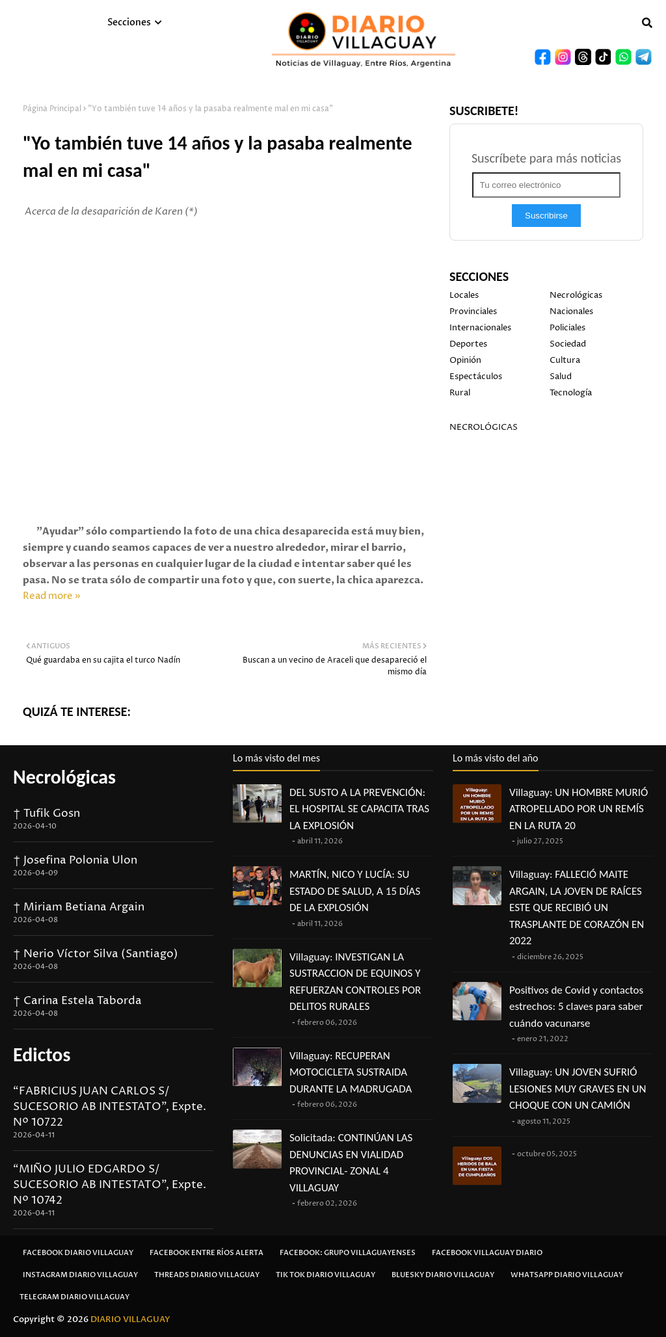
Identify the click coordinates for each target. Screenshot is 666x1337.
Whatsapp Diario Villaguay (567, 1275)
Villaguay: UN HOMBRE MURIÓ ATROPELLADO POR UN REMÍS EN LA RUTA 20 (578, 809)
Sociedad (568, 344)
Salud (561, 376)
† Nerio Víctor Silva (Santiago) (95, 954)
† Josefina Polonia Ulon (75, 860)
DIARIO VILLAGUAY (130, 1319)
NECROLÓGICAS (483, 427)
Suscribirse (546, 215)
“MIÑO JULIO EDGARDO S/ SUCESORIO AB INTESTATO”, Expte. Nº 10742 (109, 1184)
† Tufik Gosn (46, 813)
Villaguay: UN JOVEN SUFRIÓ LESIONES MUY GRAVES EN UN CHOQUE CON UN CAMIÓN (577, 1088)
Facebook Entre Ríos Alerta (206, 1253)
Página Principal (52, 108)
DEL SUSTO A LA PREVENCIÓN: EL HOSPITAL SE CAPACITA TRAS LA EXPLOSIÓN (359, 809)
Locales (464, 295)
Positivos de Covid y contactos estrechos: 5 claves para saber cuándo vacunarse (576, 1006)
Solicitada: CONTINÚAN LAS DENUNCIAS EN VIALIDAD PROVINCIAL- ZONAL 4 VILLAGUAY (350, 1163)
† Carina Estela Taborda (77, 1001)
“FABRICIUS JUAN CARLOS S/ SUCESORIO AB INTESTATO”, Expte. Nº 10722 (109, 1106)
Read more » (52, 596)
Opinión (465, 360)
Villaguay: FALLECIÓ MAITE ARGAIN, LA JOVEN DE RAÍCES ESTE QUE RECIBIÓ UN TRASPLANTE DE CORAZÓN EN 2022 (576, 907)
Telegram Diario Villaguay (74, 1297)
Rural (459, 393)
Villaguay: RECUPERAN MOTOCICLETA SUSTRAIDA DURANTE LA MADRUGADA (350, 1072)
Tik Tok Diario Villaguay (325, 1275)
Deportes (468, 344)
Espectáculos (475, 376)
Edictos (41, 1054)
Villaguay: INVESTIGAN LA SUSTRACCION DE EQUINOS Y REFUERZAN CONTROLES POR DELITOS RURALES (355, 982)
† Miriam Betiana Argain (78, 907)
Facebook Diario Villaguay (78, 1253)
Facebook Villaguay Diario (487, 1253)
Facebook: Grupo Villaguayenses (348, 1253)
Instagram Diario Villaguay (80, 1275)
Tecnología (571, 393)
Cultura (565, 360)
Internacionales (480, 328)
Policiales (567, 328)
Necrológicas (576, 295)
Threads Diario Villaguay (207, 1275)
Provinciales (473, 311)
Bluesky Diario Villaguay (443, 1275)
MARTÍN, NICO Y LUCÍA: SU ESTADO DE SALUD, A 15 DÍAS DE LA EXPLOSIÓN (354, 890)
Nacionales (571, 311)
